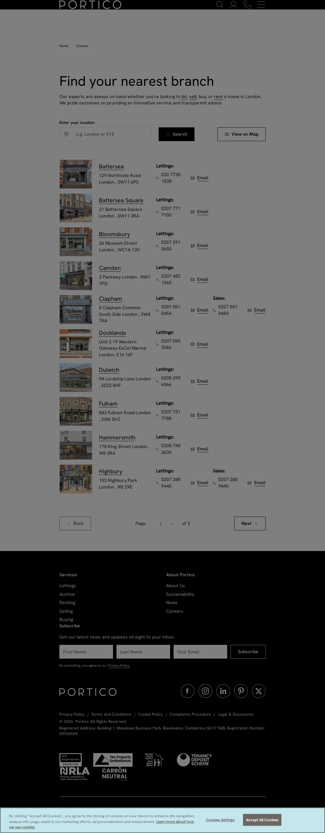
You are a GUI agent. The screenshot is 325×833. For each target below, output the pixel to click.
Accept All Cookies (262, 824)
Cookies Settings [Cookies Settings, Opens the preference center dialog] (220, 824)
